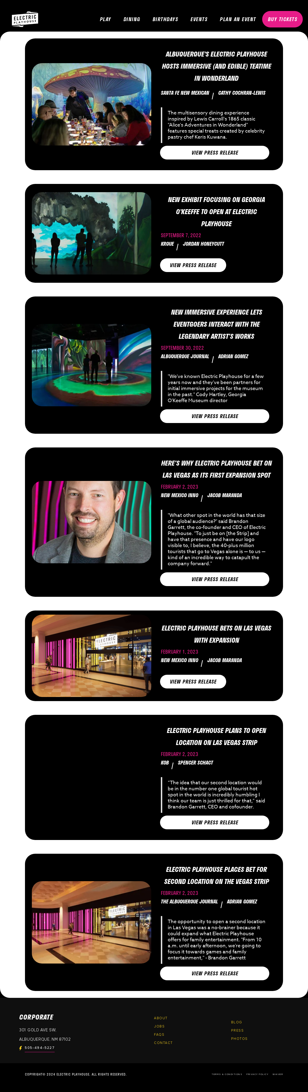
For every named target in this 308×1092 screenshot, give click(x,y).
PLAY (105, 19)
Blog (236, 1022)
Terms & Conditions (227, 1074)
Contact (163, 1043)
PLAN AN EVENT (238, 19)
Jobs (159, 1026)
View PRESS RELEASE (215, 152)
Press (237, 1030)
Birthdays (165, 19)
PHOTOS (239, 1039)
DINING (132, 19)
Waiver (278, 1074)
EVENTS (199, 19)
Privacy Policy (257, 1074)
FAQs (159, 1034)
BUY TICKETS (283, 19)
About (161, 1018)
